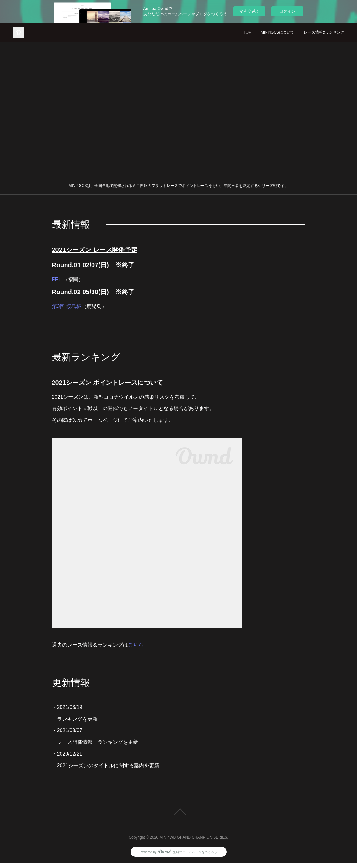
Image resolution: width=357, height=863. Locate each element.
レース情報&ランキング (324, 32)
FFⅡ (57, 279)
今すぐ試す (249, 11)
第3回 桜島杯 (66, 306)
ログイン (287, 11)
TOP (247, 32)
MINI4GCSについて (277, 32)
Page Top (178, 811)
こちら (135, 644)
